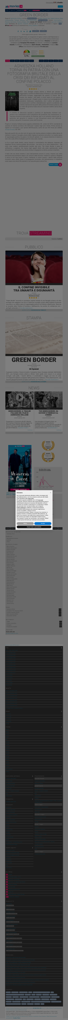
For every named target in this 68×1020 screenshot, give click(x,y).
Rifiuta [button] (25, 523)
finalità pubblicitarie (21, 507)
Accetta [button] (43, 523)
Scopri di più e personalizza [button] (34, 527)
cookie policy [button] (31, 498)
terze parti (40, 500)
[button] (50, 492)
